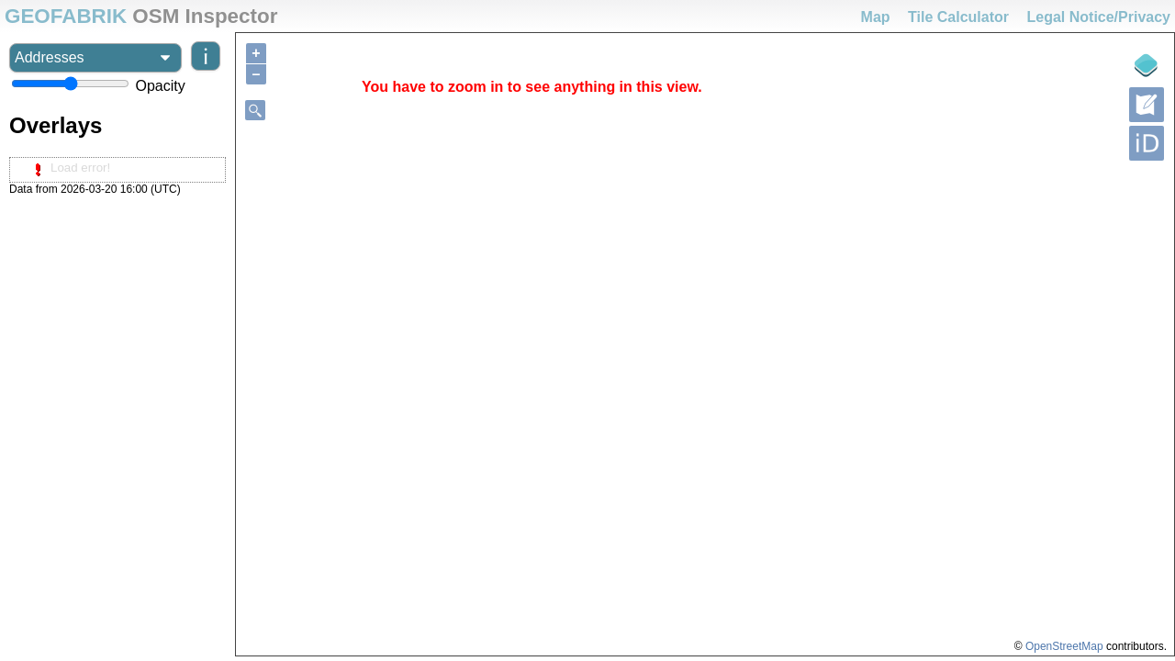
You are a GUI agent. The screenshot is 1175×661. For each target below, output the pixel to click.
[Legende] (1146, 65)
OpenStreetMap (1064, 646)
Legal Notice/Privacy (1098, 17)
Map (875, 17)
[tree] (117, 170)
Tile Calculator (958, 17)
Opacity (160, 86)
